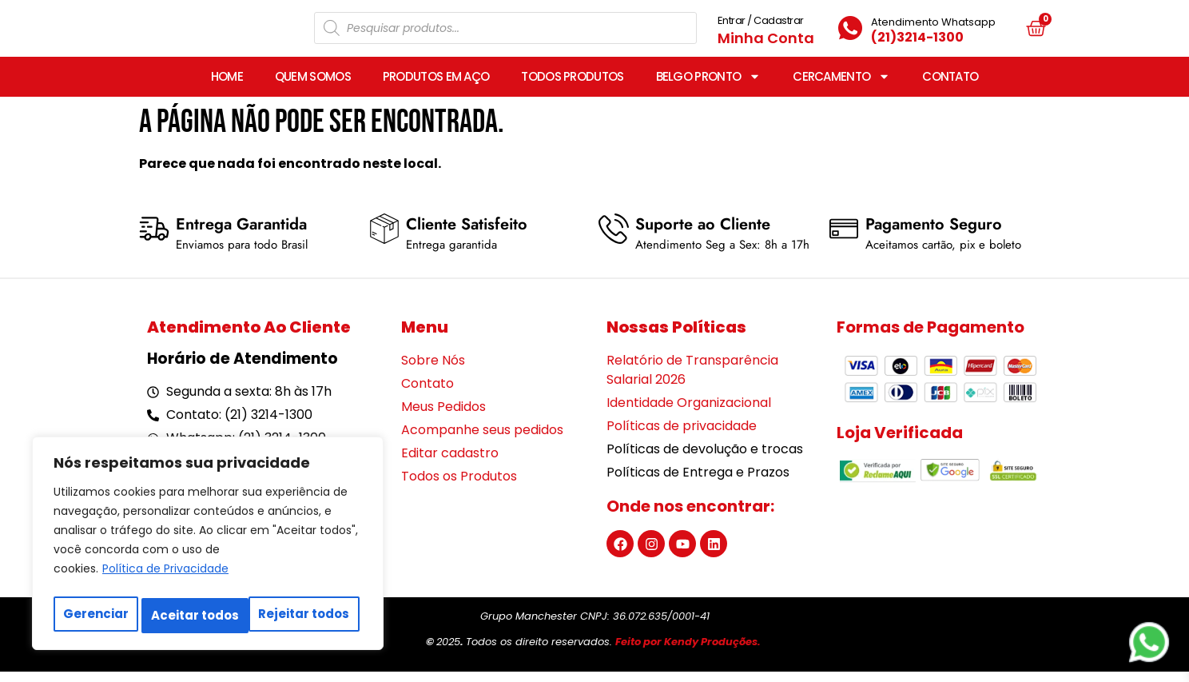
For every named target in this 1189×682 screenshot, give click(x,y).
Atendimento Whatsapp (933, 26)
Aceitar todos (309, 615)
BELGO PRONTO (709, 87)
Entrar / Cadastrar (761, 25)
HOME (227, 86)
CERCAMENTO (841, 87)
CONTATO (950, 86)
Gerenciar (95, 615)
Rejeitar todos (196, 615)
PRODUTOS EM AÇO (436, 86)
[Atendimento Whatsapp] (850, 34)
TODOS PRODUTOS (572, 86)
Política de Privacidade (165, 576)
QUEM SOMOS (313, 86)
